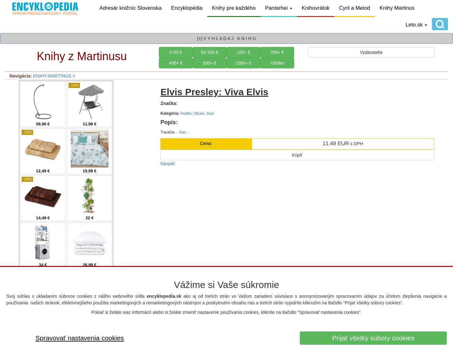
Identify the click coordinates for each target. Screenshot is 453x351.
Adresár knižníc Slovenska (130, 8)
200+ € (277, 52)
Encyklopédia (187, 8)
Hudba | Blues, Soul (197, 113)
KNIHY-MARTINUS (52, 75)
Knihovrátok (316, 8)
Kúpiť (297, 155)
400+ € (175, 63)
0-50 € (176, 52)
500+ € (209, 63)
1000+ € (243, 63)
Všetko (277, 63)
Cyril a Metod (354, 8)
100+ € (243, 52)
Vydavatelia (371, 52)
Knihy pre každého (234, 8)
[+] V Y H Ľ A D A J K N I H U (226, 38)
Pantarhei (279, 8)
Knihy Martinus (397, 8)
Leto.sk (416, 25)
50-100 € (209, 52)
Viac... (184, 132)
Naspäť (167, 163)
